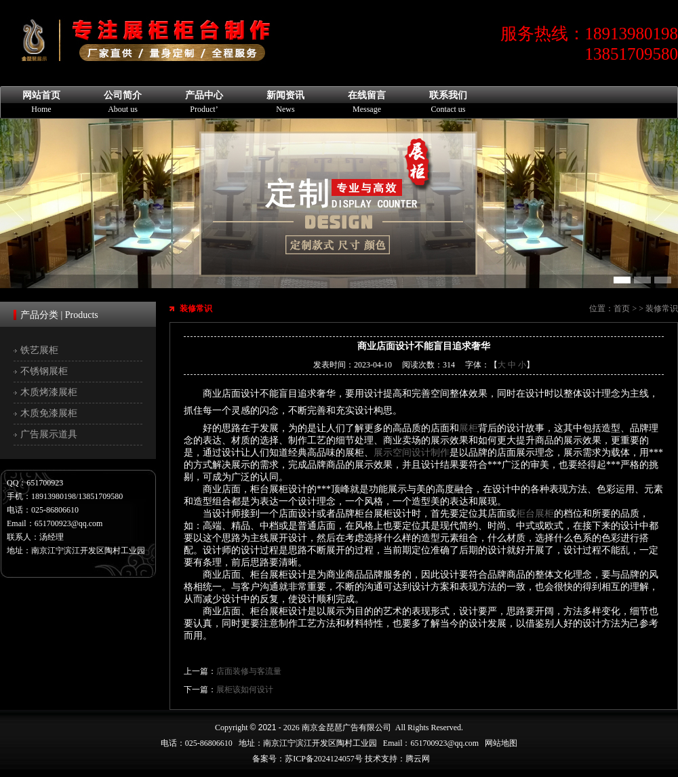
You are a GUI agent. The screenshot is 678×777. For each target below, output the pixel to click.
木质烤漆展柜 (48, 392)
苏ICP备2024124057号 (324, 758)
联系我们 (448, 102)
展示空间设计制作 (412, 452)
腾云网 (417, 758)
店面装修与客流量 (248, 671)
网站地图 (501, 743)
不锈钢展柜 (44, 371)
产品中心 (204, 102)
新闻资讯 (285, 102)
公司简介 (123, 102)
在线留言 (367, 102)
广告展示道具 (48, 434)
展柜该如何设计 (244, 689)
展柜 (468, 428)
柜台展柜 (535, 514)
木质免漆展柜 (48, 413)
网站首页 (41, 102)
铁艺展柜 (39, 350)
